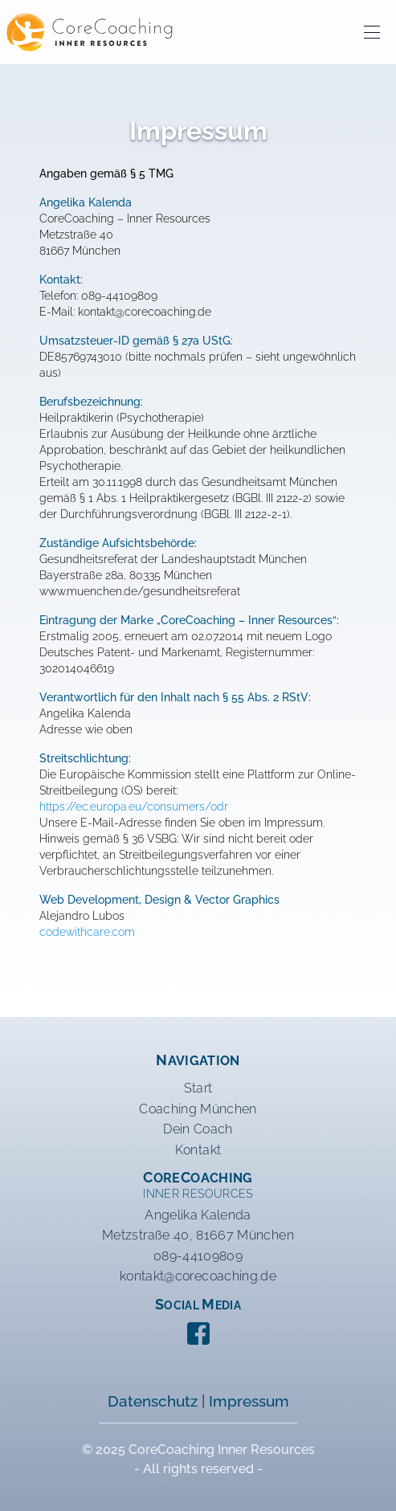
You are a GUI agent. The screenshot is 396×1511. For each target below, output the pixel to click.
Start (198, 1088)
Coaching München (198, 1109)
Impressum (249, 1401)
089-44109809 (198, 1256)
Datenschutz (153, 1401)
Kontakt (198, 1150)
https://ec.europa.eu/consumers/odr (133, 806)
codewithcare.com (87, 931)
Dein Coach (198, 1129)
